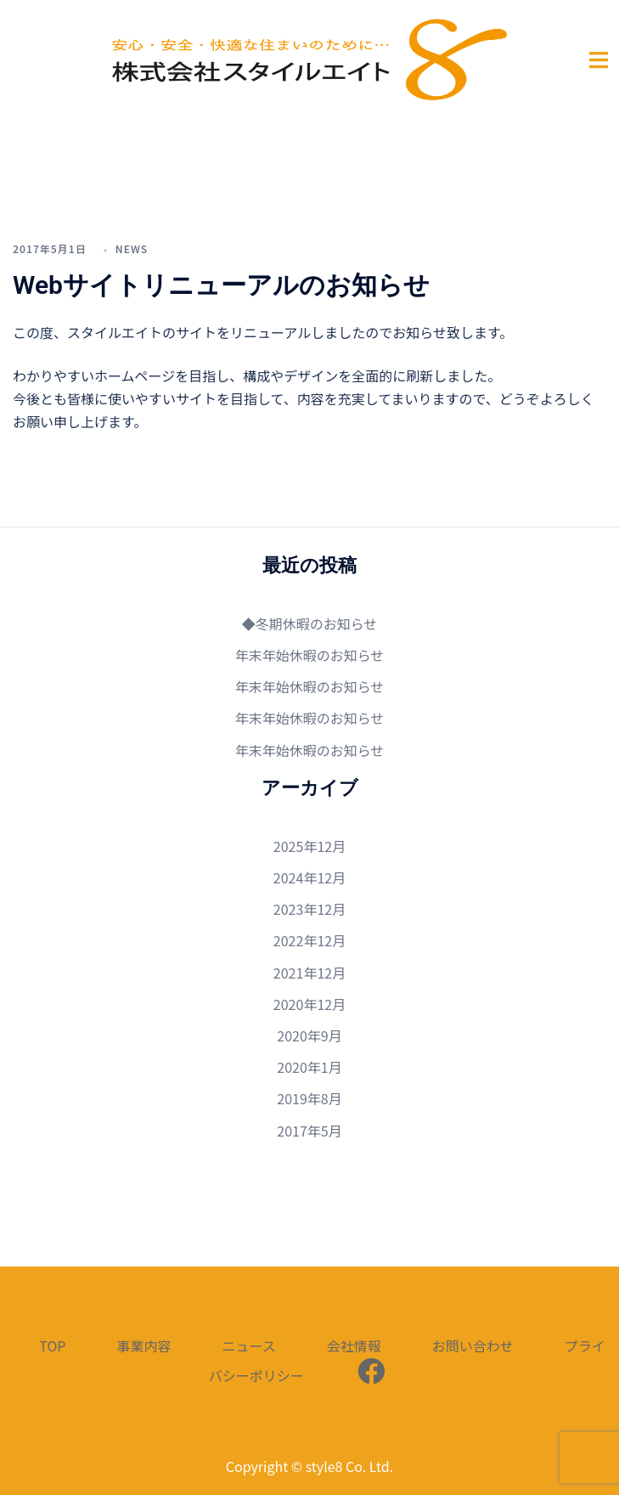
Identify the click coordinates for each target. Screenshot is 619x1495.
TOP (52, 1345)
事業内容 (143, 1345)
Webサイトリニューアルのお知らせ (221, 285)
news (131, 248)
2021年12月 (309, 972)
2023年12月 (309, 909)
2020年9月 (309, 1035)
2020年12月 (309, 1004)
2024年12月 (309, 877)
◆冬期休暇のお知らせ (310, 623)
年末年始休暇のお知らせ (310, 655)
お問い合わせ (473, 1345)
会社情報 (354, 1345)
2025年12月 (309, 846)
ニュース (248, 1345)
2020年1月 (309, 1067)
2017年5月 (309, 1130)
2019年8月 (309, 1098)
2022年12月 (309, 940)
